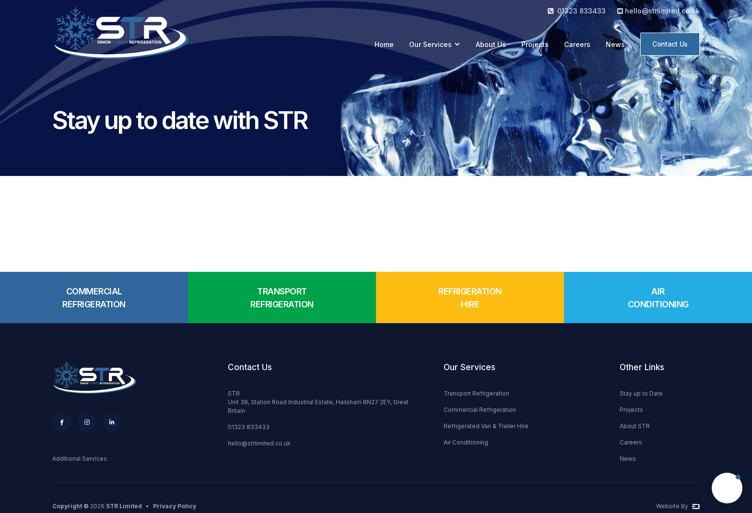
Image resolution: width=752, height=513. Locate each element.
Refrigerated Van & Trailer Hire (486, 426)
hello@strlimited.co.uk (259, 443)
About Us (491, 44)
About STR (635, 426)
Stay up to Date (641, 393)
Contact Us (670, 44)
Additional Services (79, 458)
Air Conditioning (466, 442)
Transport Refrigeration (476, 393)
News (615, 44)
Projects (535, 44)
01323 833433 (249, 427)
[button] (434, 44)
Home (384, 44)
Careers (577, 44)
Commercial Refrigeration (480, 409)
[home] (124, 37)
